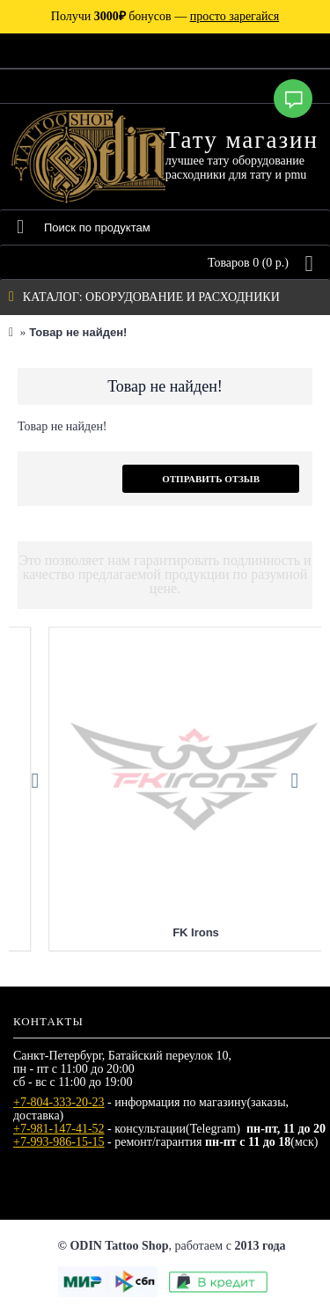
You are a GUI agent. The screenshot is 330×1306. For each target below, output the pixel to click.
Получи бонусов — (165, 16)
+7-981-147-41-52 (59, 1128)
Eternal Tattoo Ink (165, 932)
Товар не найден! (78, 332)
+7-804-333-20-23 (59, 1102)
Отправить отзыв (211, 478)
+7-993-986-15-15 (59, 1141)
